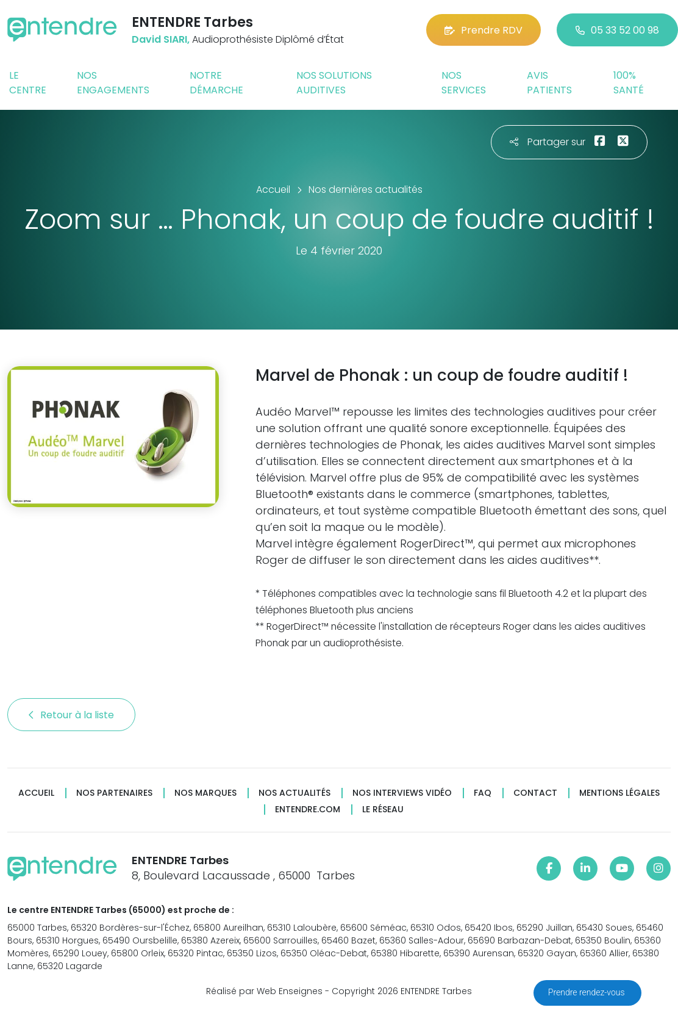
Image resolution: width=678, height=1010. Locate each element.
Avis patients (549, 82)
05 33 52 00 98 (617, 30)
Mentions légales (619, 793)
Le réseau (383, 809)
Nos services (463, 82)
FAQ (482, 793)
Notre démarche (216, 82)
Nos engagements (113, 82)
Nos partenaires (114, 793)
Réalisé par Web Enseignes (264, 991)
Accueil (36, 793)
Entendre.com (307, 809)
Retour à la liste (71, 715)
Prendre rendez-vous (587, 992)
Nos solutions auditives (334, 82)
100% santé (628, 82)
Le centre (27, 82)
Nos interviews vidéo (402, 793)
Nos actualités (294, 793)
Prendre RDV (483, 30)
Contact (535, 793)
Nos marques (205, 793)
